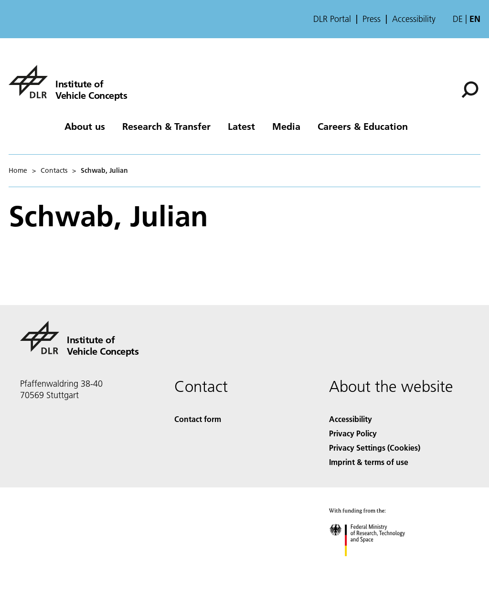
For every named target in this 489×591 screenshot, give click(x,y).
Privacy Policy (353, 433)
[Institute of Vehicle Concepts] (68, 81)
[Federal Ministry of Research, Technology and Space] (375, 564)
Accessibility (414, 19)
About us (84, 126)
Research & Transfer (166, 126)
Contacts (54, 170)
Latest (241, 126)
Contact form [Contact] (197, 419)
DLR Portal (332, 19)
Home (18, 170)
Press (371, 19)
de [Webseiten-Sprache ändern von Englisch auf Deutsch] (458, 18)
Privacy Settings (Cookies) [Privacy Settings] (374, 448)
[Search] (469, 89)
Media (286, 126)
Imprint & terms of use (368, 462)
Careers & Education (363, 126)
